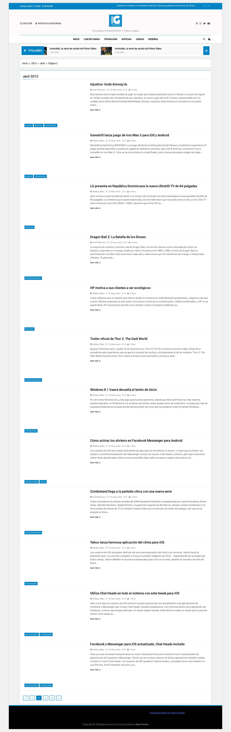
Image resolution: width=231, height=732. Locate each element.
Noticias (126, 39)
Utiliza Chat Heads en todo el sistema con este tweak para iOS (134, 593)
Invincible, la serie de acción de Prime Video (79, 48)
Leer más (95, 109)
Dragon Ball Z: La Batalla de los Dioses (118, 237)
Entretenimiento (33, 278)
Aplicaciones (31, 481)
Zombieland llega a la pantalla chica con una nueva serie (131, 491)
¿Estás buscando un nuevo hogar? (167, 712)
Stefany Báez (98, 140)
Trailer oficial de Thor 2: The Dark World (118, 339)
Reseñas (153, 39)
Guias (43, 481)
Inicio (76, 39)
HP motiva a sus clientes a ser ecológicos (120, 288)
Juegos (140, 39)
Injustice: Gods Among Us (108, 84)
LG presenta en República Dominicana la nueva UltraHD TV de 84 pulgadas (143, 186)
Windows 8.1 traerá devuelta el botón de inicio (123, 390)
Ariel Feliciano (99, 89)
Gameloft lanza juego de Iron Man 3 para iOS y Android (129, 135)
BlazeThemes (142, 724)
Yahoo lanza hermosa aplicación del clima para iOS (127, 542)
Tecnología (110, 39)
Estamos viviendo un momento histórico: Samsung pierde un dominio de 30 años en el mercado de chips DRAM (157, 6)
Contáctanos (92, 39)
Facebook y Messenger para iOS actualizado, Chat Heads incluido (137, 644)
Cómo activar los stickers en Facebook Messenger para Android (136, 440)
